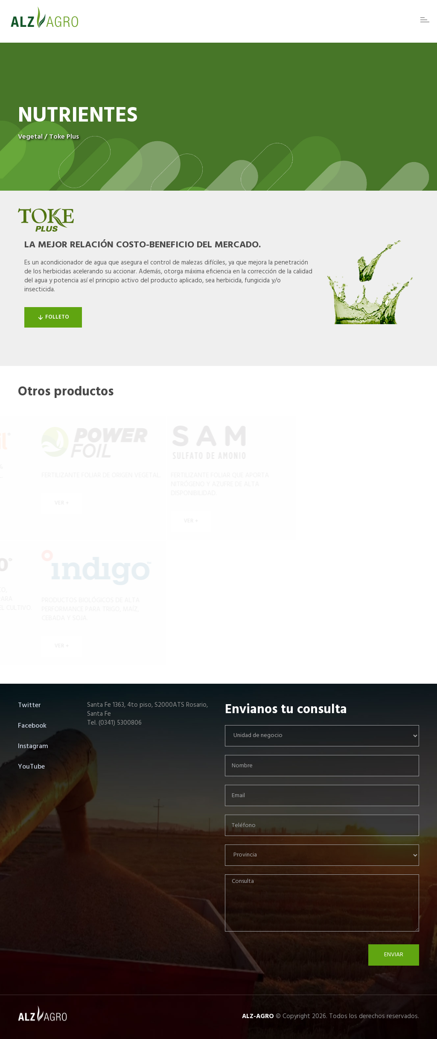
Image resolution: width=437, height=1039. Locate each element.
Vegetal (30, 136)
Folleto (53, 317)
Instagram (33, 746)
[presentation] (290, 961)
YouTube (31, 766)
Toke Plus (64, 136)
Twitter (29, 705)
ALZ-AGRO (258, 1016)
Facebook (32, 725)
